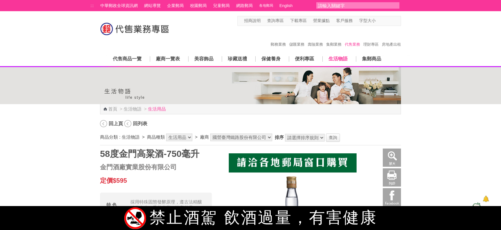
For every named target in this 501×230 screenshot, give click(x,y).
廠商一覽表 (168, 58)
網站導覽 (152, 6)
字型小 (379, 21)
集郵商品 (371, 58)
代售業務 (352, 38)
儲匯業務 (296, 38)
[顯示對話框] (486, 199)
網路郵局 (244, 6)
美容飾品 (203, 58)
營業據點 (321, 21)
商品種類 (156, 137)
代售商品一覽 (127, 58)
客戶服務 (344, 21)
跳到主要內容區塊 (3, 3)
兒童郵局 (221, 6)
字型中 (385, 21)
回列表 (140, 123)
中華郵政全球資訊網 (119, 6)
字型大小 (367, 21)
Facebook (392, 197)
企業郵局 (175, 6)
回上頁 (116, 123)
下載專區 (298, 21)
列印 (392, 177)
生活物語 (338, 58)
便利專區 (304, 58)
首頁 (112, 108)
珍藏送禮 (237, 58)
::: (92, 6)
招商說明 (252, 21)
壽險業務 (315, 38)
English (286, 6)
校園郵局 (198, 6)
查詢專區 (275, 21)
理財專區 (371, 38)
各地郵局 (266, 5)
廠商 (204, 137)
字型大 (391, 21)
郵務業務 (278, 38)
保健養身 (271, 58)
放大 (392, 158)
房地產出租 (391, 38)
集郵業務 (334, 38)
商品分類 (109, 137)
